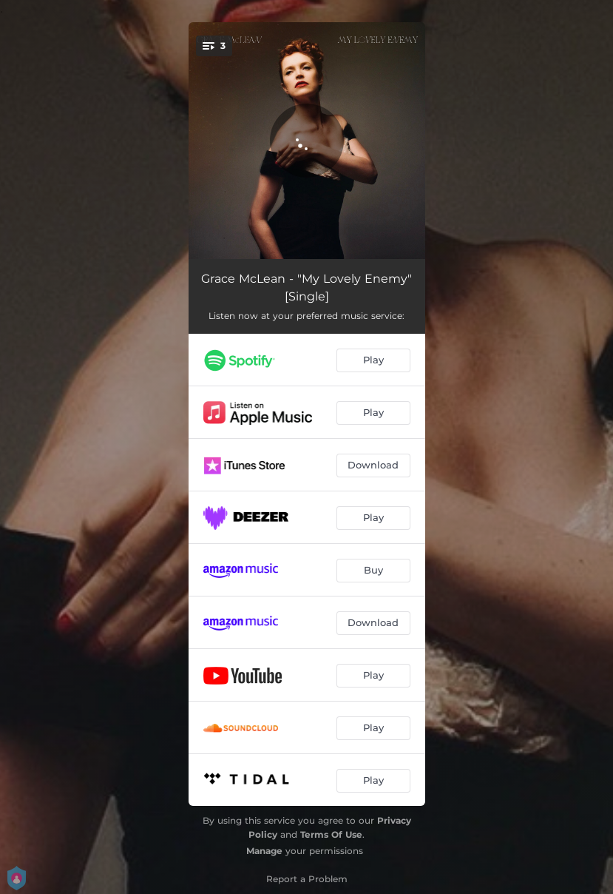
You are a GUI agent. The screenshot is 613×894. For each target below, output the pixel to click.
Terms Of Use (331, 834)
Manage (264, 850)
